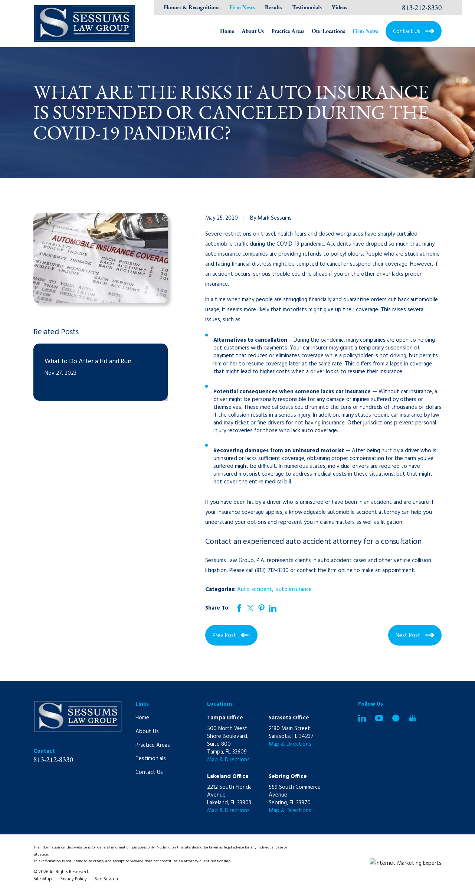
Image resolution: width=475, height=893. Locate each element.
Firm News (242, 7)
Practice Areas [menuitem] (287, 31)
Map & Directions (228, 759)
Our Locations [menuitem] (328, 31)
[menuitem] (42, 879)
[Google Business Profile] (412, 718)
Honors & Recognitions (192, 7)
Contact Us (149, 772)
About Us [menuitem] (253, 31)
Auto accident (254, 589)
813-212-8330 (422, 7)
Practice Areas (152, 745)
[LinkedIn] (362, 718)
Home (142, 717)
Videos (339, 7)
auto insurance (294, 589)
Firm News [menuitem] (365, 31)
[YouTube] (379, 718)
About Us (147, 731)
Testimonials (307, 7)
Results (273, 7)
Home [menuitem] (227, 31)
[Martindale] (396, 718)
